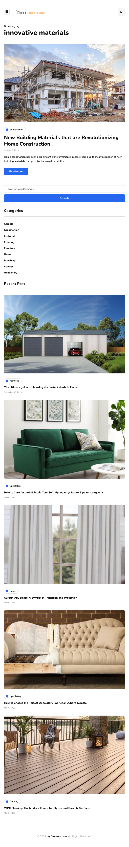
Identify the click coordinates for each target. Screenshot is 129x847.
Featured (9, 236)
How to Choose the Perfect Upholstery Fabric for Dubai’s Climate (45, 703)
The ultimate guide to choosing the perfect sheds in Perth (40, 387)
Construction (11, 230)
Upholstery (10, 272)
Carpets (8, 224)
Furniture (9, 248)
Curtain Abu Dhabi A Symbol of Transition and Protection (40, 598)
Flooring (9, 242)
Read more (16, 171)
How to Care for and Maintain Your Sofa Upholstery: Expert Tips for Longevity (53, 492)
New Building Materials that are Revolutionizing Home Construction (61, 140)
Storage (8, 266)
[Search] (64, 189)
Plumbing (9, 260)
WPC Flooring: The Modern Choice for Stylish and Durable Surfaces (47, 808)
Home (7, 254)
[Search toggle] (121, 12)
